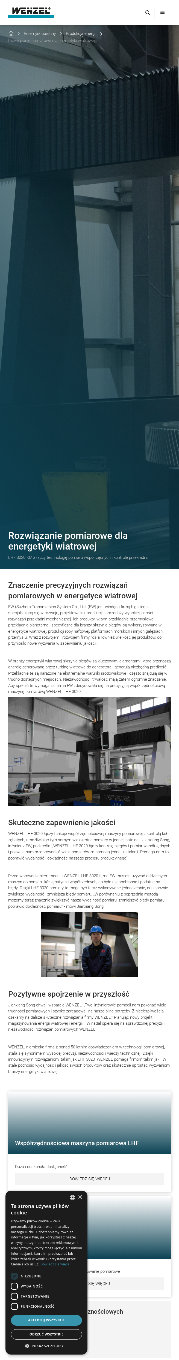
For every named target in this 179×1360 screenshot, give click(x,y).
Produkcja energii (81, 33)
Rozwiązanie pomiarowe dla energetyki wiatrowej (51, 40)
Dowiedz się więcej (89, 1179)
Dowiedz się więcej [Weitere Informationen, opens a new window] (55, 1264)
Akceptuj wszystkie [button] (46, 1320)
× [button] (80, 1197)
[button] (162, 12)
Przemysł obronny (40, 33)
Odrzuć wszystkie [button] (46, 1334)
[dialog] (46, 1273)
